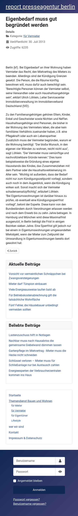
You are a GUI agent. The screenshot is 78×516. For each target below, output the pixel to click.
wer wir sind (16, 426)
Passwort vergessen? (26, 499)
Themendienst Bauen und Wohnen (30, 401)
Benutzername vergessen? (29, 503)
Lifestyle (16, 420)
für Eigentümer (19, 415)
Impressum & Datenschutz (25, 438)
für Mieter (16, 405)
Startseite (15, 395)
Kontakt (14, 432)
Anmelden (39, 490)
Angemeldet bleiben (30, 480)
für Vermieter (18, 410)
